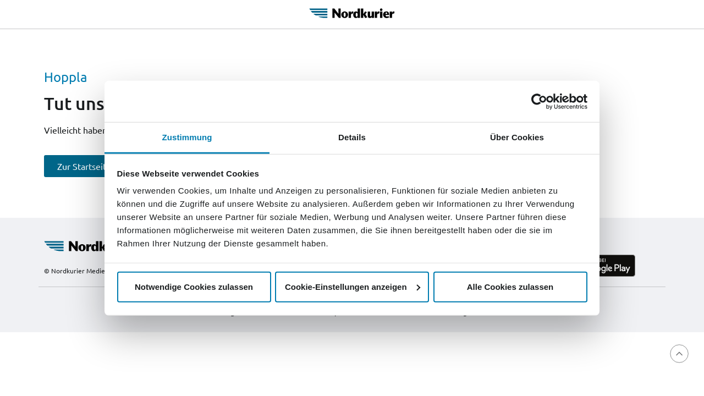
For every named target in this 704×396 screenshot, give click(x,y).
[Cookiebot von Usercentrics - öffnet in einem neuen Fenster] (539, 101)
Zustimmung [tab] (187, 137)
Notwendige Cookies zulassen (194, 286)
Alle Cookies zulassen (510, 286)
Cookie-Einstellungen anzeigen (352, 286)
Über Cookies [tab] (517, 137)
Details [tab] (352, 137)
